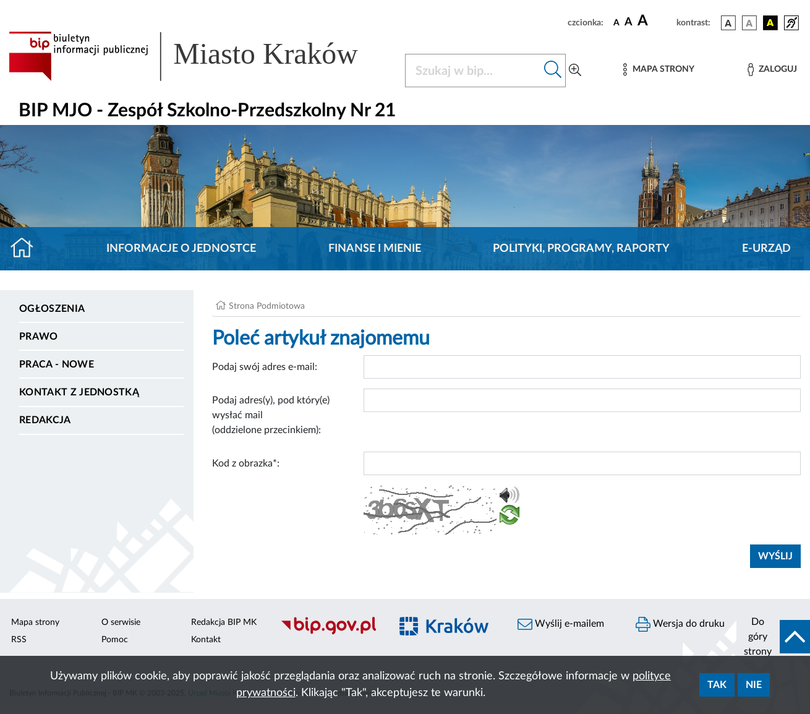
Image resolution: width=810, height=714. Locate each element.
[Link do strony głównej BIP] (199, 56)
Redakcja (45, 420)
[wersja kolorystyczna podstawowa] (728, 23)
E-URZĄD (766, 248)
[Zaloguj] (772, 69)
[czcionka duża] (655, 21)
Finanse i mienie (374, 248)
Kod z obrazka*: (245, 463)
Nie (754, 685)
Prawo (38, 337)
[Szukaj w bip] (553, 70)
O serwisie (120, 622)
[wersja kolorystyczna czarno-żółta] (770, 23)
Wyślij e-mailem (561, 624)
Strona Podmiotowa (267, 306)
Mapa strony (35, 622)
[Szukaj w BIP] (473, 70)
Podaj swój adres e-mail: (264, 367)
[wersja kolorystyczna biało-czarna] (749, 23)
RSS (19, 639)
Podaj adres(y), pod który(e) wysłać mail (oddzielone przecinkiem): (271, 415)
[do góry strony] (773, 636)
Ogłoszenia (52, 309)
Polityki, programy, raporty (581, 248)
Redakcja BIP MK (224, 622)
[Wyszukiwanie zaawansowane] (575, 70)
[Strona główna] (27, 248)
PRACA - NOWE (56, 364)
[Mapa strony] (658, 69)
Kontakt (206, 639)
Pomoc (114, 639)
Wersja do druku (680, 624)
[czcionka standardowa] (616, 22)
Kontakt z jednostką (79, 392)
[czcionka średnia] (628, 22)
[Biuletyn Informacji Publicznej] (329, 633)
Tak (717, 685)
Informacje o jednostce (181, 248)
